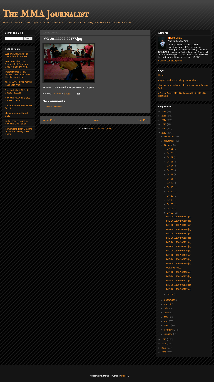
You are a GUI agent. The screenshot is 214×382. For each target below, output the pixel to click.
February (168, 330)
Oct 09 (170, 200)
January (168, 334)
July (166, 308)
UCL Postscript (173, 267)
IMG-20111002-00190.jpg (178, 272)
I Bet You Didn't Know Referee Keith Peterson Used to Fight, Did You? (16, 64)
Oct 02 (170, 213)
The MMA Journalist (45, 14)
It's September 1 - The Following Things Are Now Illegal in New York (17, 74)
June (166, 312)
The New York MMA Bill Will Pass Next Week (18, 83)
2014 (164, 120)
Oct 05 (170, 208)
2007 (164, 352)
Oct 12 (170, 191)
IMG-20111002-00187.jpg (178, 225)
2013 (164, 124)
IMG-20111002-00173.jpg (178, 285)
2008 (164, 348)
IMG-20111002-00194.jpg (178, 216)
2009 (164, 343)
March (167, 325)
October (168, 145)
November (169, 141)
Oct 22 (170, 174)
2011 (164, 133)
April (166, 321)
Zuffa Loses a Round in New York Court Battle (16, 122)
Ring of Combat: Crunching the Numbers (178, 80)
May (166, 317)
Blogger (124, 376)
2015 (164, 115)
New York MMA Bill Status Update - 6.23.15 (17, 91)
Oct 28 (170, 153)
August (167, 304)
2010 (164, 339)
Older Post (142, 120)
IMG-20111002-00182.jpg (178, 242)
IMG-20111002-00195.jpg (178, 276)
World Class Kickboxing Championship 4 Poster (16, 55)
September (169, 300)
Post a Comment (54, 107)
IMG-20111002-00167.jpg (178, 289)
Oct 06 (170, 204)
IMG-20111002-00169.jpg (178, 263)
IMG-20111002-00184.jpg (178, 233)
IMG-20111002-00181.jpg (178, 246)
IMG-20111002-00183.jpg (178, 238)
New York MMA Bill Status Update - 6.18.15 (17, 99)
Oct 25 (170, 161)
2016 (164, 111)
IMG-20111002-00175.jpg (178, 259)
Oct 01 (170, 294)
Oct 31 (170, 149)
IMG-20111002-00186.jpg (178, 229)
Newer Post (48, 120)
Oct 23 (170, 170)
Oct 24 (170, 166)
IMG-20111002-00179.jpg (178, 250)
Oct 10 (170, 196)
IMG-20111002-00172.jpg (178, 255)
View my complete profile (170, 60)
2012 (164, 128)
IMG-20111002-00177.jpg (178, 280)
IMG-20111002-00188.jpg (178, 221)
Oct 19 (170, 187)
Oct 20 (170, 183)
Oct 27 (170, 157)
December (169, 136)
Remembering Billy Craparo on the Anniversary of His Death (18, 131)
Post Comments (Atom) (101, 128)
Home (96, 120)
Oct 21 (170, 178)
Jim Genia (176, 38)
